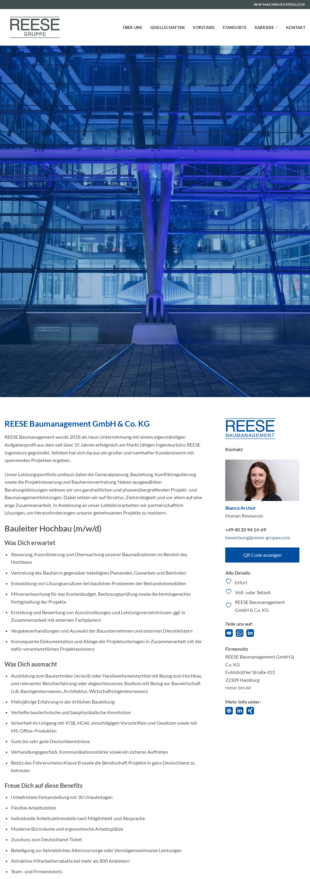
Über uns (132, 27)
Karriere (267, 27)
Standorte (234, 27)
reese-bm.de (238, 687)
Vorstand (204, 27)
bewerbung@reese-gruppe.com (257, 537)
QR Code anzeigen (262, 555)
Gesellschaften (167, 27)
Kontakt (295, 27)
